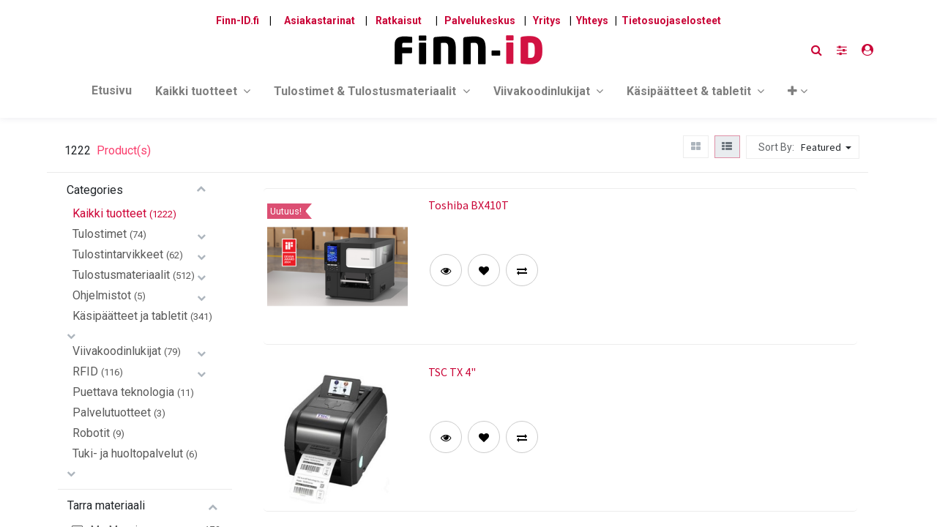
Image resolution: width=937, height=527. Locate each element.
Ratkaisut (399, 20)
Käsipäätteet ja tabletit (129, 316)
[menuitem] (112, 93)
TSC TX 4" (452, 372)
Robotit (91, 433)
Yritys (547, 20)
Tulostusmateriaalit (121, 275)
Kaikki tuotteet (109, 213)
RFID (85, 371)
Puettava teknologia (123, 392)
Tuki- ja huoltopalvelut (127, 453)
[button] (797, 94)
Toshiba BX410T (468, 205)
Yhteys (592, 20)
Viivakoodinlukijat (116, 351)
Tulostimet (99, 234)
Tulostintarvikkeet (117, 254)
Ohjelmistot (101, 295)
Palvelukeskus (479, 20)
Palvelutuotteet (111, 412)
